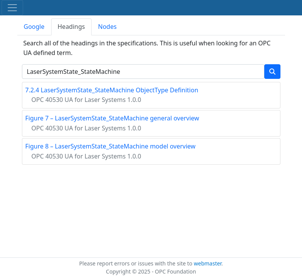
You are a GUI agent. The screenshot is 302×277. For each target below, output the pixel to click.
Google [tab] (34, 26)
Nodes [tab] (107, 26)
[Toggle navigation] (12, 7)
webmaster (208, 263)
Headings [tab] (71, 26)
